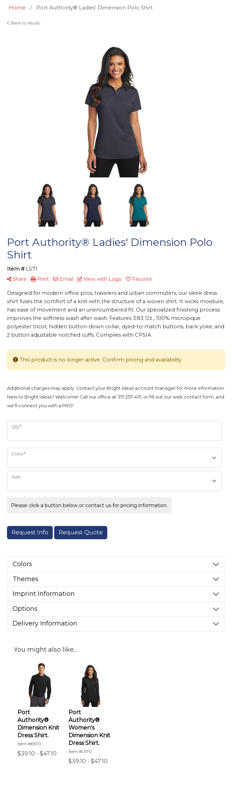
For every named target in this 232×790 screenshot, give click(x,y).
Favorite (139, 279)
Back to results (23, 22)
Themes (25, 579)
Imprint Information (44, 594)
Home (17, 8)
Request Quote (81, 532)
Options (25, 609)
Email (63, 279)
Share (17, 279)
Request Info (30, 532)
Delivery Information (45, 623)
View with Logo (99, 279)
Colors (22, 564)
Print (40, 279)
